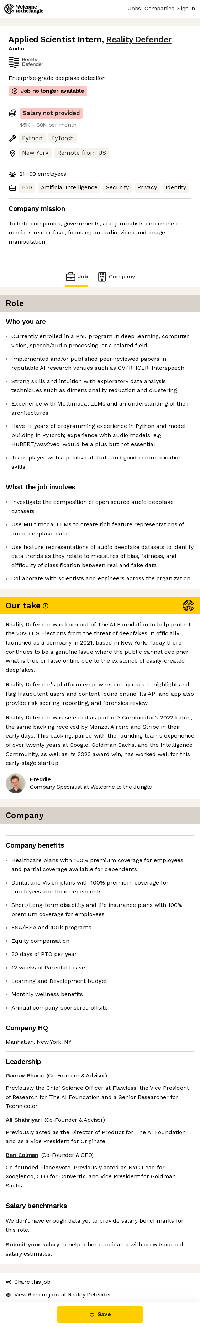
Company (115, 276)
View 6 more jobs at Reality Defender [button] (58, 1294)
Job (76, 276)
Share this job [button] (28, 1281)
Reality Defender (139, 39)
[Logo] (23, 9)
